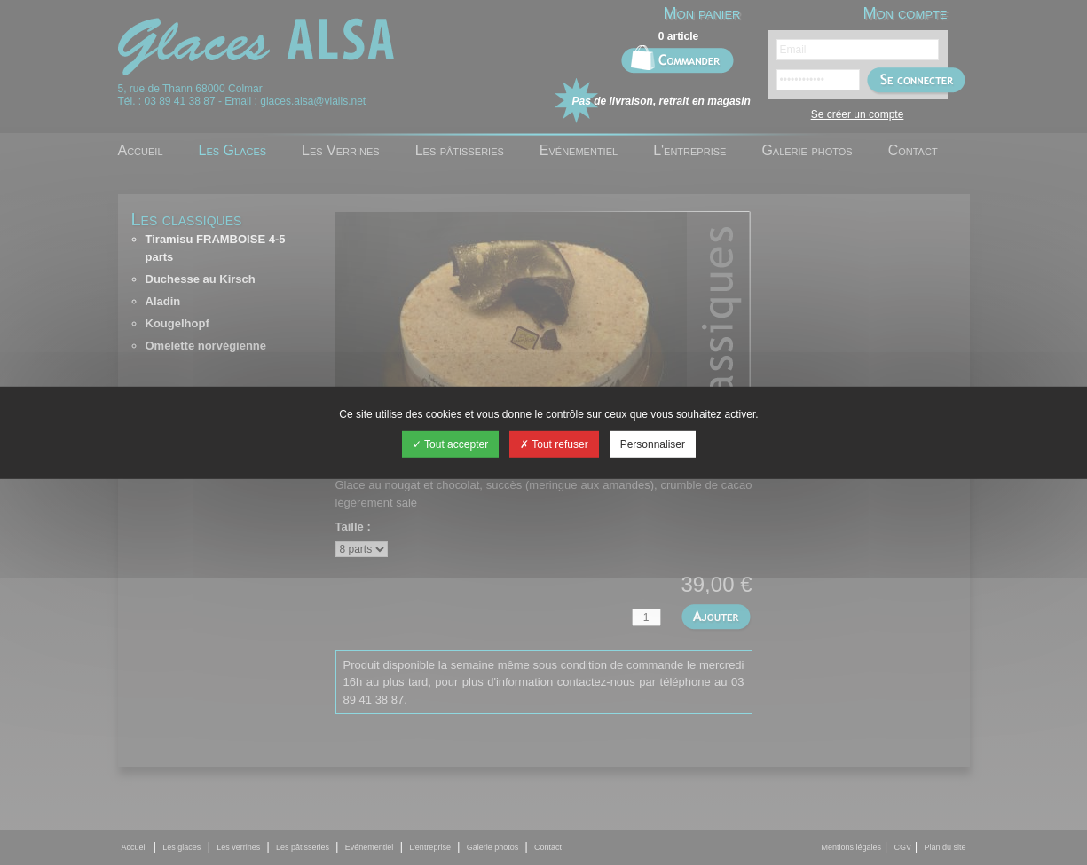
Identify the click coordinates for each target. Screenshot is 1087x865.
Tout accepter (450, 444)
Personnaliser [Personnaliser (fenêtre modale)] (652, 444)
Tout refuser (553, 444)
